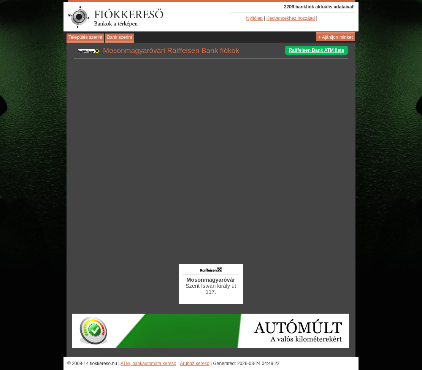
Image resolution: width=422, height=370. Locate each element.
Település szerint (85, 37)
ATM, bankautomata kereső (148, 363)
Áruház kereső (194, 363)
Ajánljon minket (335, 37)
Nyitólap (254, 18)
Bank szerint (119, 37)
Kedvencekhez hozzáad (291, 18)
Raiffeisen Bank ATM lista (316, 50)
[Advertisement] (211, 242)
